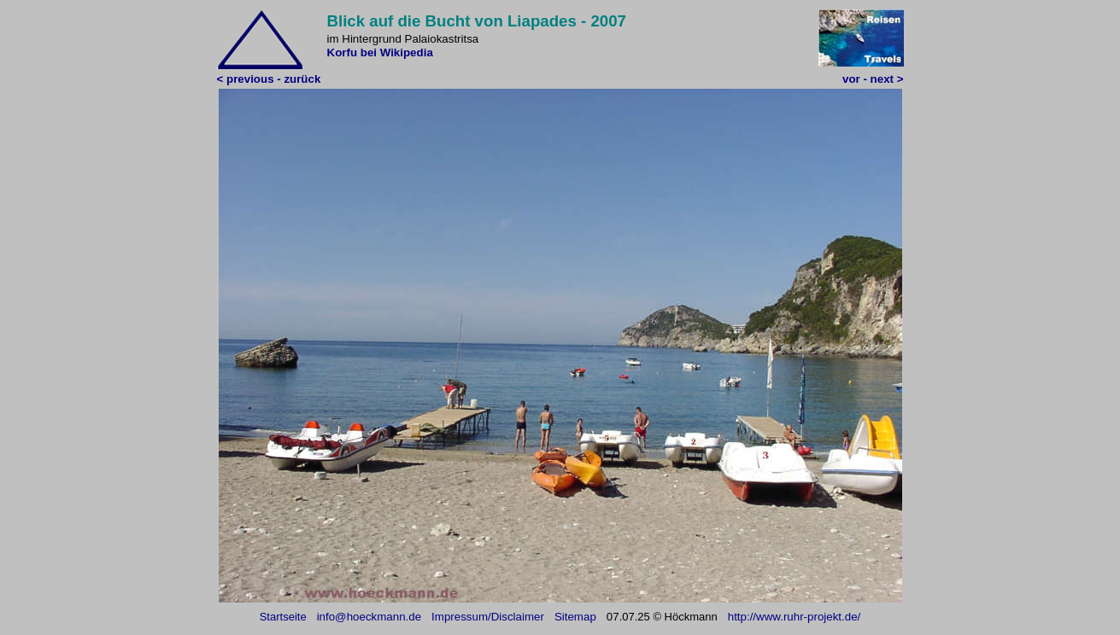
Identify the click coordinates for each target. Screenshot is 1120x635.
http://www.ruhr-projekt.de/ (794, 616)
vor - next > (872, 79)
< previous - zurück (269, 79)
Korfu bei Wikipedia (380, 52)
